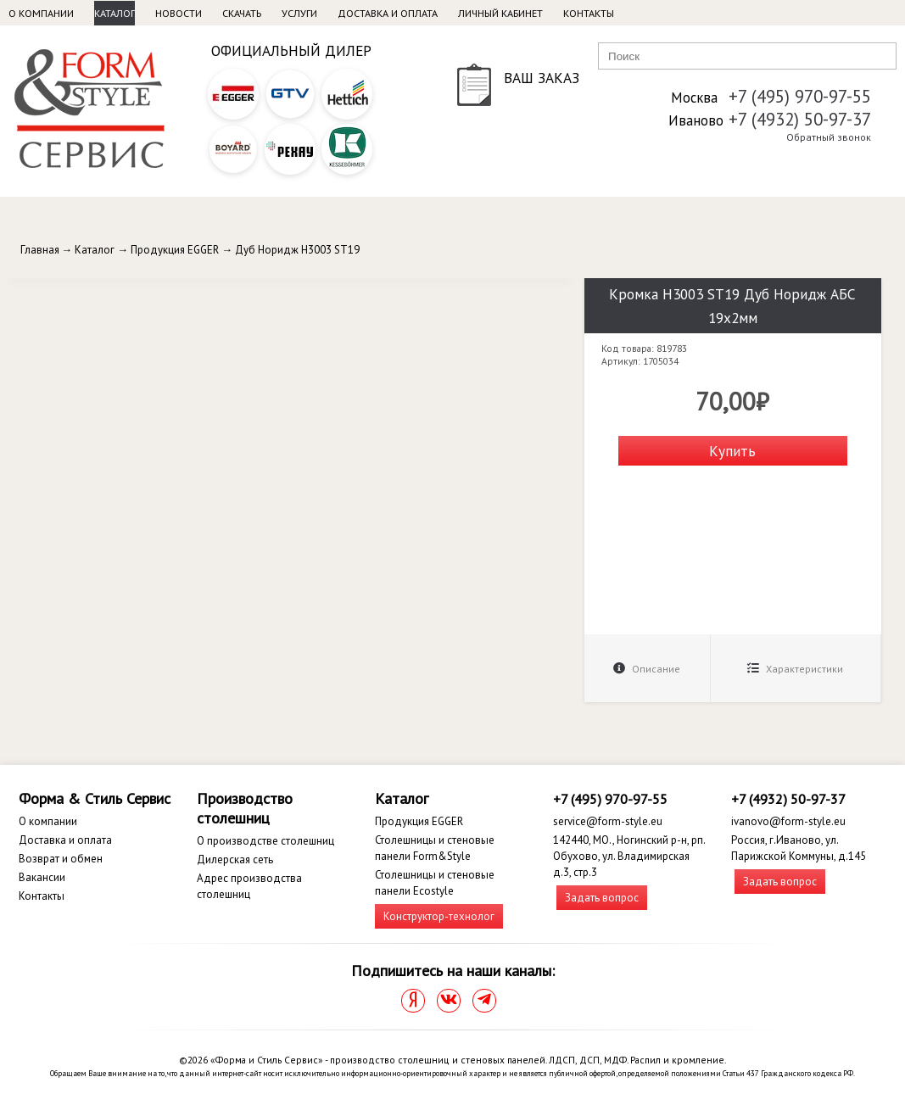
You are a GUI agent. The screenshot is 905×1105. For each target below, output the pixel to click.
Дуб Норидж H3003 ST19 (297, 250)
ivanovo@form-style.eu (788, 821)
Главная (39, 250)
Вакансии (42, 877)
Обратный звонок (828, 137)
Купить (732, 450)
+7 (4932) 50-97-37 (800, 119)
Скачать (241, 13)
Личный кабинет (500, 13)
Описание (646, 668)
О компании (41, 13)
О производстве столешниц (265, 841)
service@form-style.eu (607, 821)
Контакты (588, 13)
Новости (178, 13)
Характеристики (795, 668)
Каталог (114, 13)
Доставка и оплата (388, 13)
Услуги (299, 13)
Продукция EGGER (175, 250)
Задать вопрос (602, 897)
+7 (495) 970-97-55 (800, 96)
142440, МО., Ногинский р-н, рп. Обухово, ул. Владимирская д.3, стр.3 (629, 856)
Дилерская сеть (235, 859)
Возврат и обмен (61, 858)
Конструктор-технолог (438, 916)
